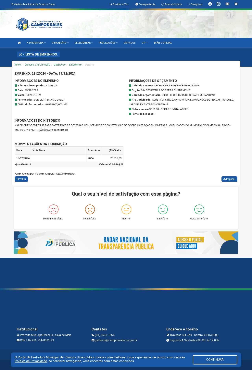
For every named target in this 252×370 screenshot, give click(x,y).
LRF (145, 42)
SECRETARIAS (84, 42)
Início (18, 64)
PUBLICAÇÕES (108, 42)
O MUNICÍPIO (60, 42)
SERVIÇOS (130, 42)
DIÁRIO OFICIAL (163, 42)
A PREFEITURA (36, 42)
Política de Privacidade (31, 361)
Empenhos (75, 64)
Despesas (60, 64)
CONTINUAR (215, 360)
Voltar (21, 179)
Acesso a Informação (37, 64)
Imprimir (229, 179)
